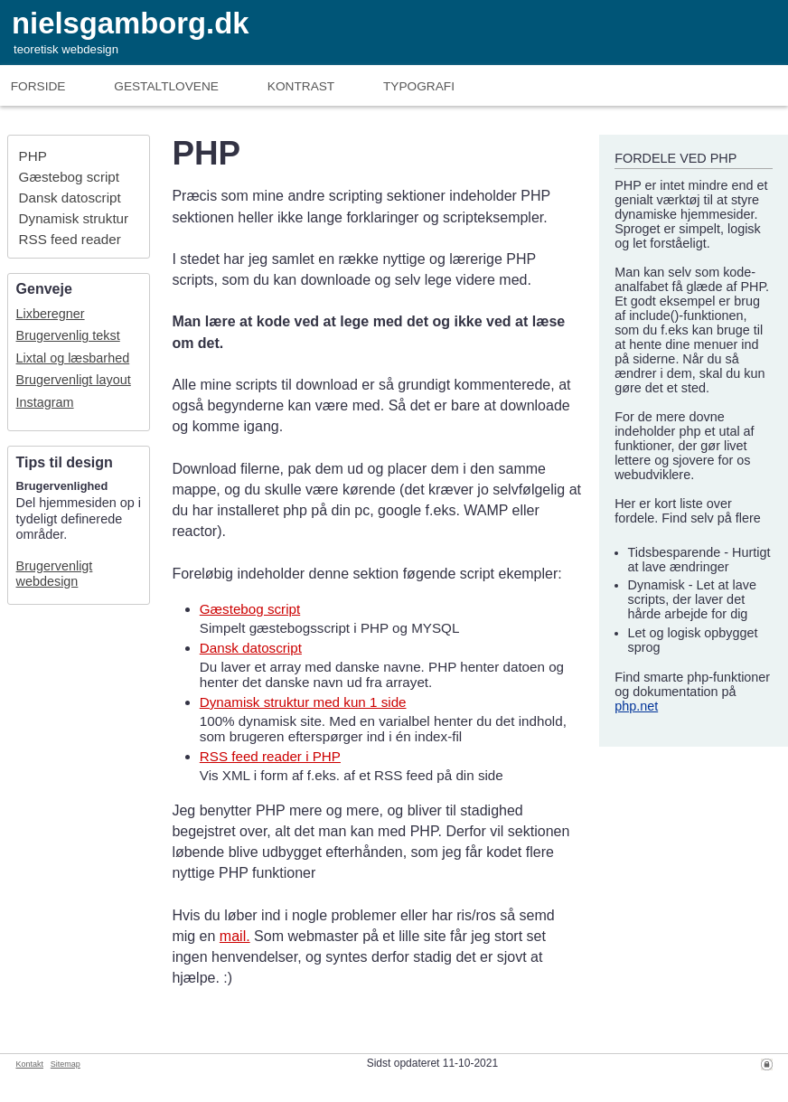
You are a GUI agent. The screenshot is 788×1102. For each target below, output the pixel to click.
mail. (235, 936)
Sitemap (65, 1064)
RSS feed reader (70, 239)
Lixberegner (50, 313)
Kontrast (300, 86)
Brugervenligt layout (73, 379)
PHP (33, 156)
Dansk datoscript (70, 197)
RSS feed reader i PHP (270, 756)
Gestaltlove (166, 86)
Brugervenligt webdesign (54, 574)
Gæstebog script (69, 176)
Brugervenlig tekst (68, 335)
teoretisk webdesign (66, 49)
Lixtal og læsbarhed (73, 358)
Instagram (45, 402)
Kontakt (29, 1064)
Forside (38, 86)
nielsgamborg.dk (130, 23)
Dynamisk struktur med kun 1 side (303, 702)
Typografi (419, 86)
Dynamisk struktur (74, 218)
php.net (636, 706)
